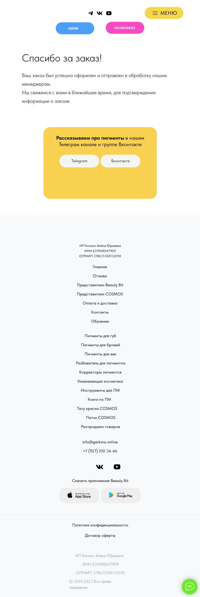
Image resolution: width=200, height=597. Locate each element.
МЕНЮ (168, 13)
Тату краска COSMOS (97, 408)
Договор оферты (100, 535)
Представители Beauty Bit (100, 284)
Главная (100, 266)
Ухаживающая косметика (100, 381)
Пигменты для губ (100, 335)
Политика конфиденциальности (100, 525)
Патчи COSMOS (100, 417)
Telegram (79, 160)
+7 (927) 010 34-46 (100, 451)
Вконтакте (120, 160)
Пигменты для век (100, 353)
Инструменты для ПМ (100, 390)
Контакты (100, 312)
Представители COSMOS (100, 293)
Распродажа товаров (100, 426)
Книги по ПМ (99, 399)
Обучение (100, 321)
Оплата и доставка (100, 303)
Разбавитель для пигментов (100, 363)
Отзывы (100, 275)
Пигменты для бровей (100, 344)
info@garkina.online (100, 441)
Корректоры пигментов (100, 372)
